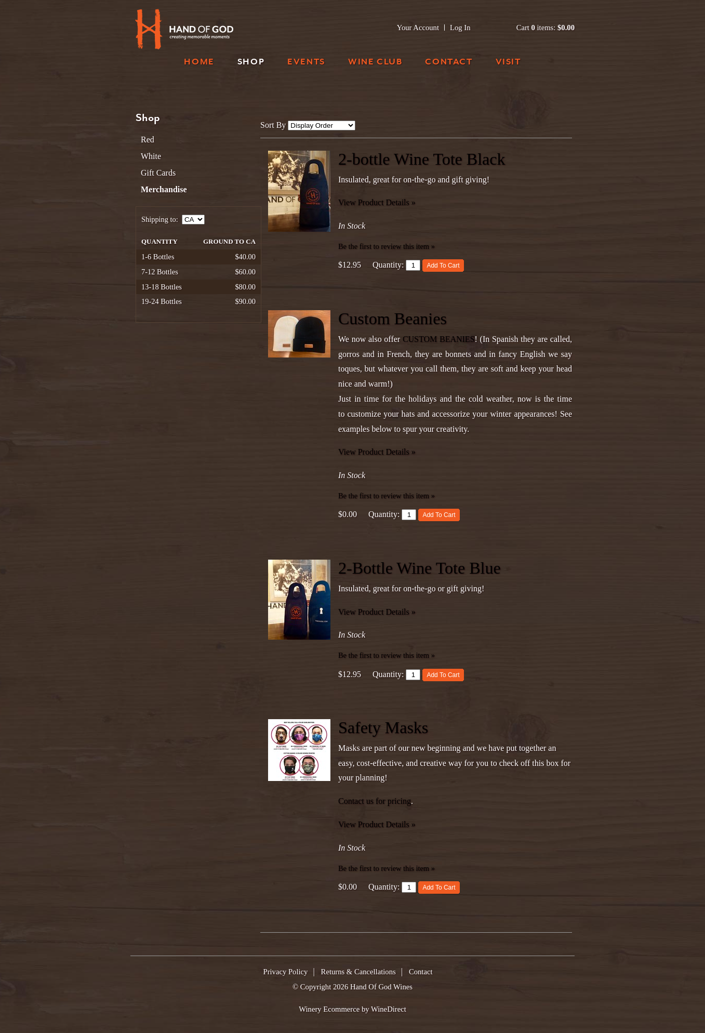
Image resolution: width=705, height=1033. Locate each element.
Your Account (418, 27)
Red (147, 139)
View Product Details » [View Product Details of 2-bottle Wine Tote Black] (377, 202)
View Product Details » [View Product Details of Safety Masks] (377, 824)
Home (199, 62)
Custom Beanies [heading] (392, 318)
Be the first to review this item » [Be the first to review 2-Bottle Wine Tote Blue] (386, 655)
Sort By (273, 125)
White (151, 156)
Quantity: (388, 264)
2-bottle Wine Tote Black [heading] (421, 159)
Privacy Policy (285, 972)
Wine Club (375, 62)
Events (306, 62)
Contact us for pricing (374, 801)
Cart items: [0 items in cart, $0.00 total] (545, 27)
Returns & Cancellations (358, 972)
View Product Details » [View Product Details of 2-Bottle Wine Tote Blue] (377, 611)
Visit (508, 62)
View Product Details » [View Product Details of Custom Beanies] (377, 451)
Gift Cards (158, 172)
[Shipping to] (193, 219)
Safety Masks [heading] (383, 727)
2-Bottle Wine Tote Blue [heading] (419, 568)
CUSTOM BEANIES (439, 339)
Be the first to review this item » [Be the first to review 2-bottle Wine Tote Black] (386, 246)
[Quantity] (413, 265)
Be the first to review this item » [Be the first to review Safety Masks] (386, 868)
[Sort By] (321, 125)
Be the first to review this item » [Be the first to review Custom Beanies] (386, 496)
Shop (250, 62)
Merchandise (164, 189)
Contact (448, 62)
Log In (460, 27)
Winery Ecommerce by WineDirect (352, 1009)
